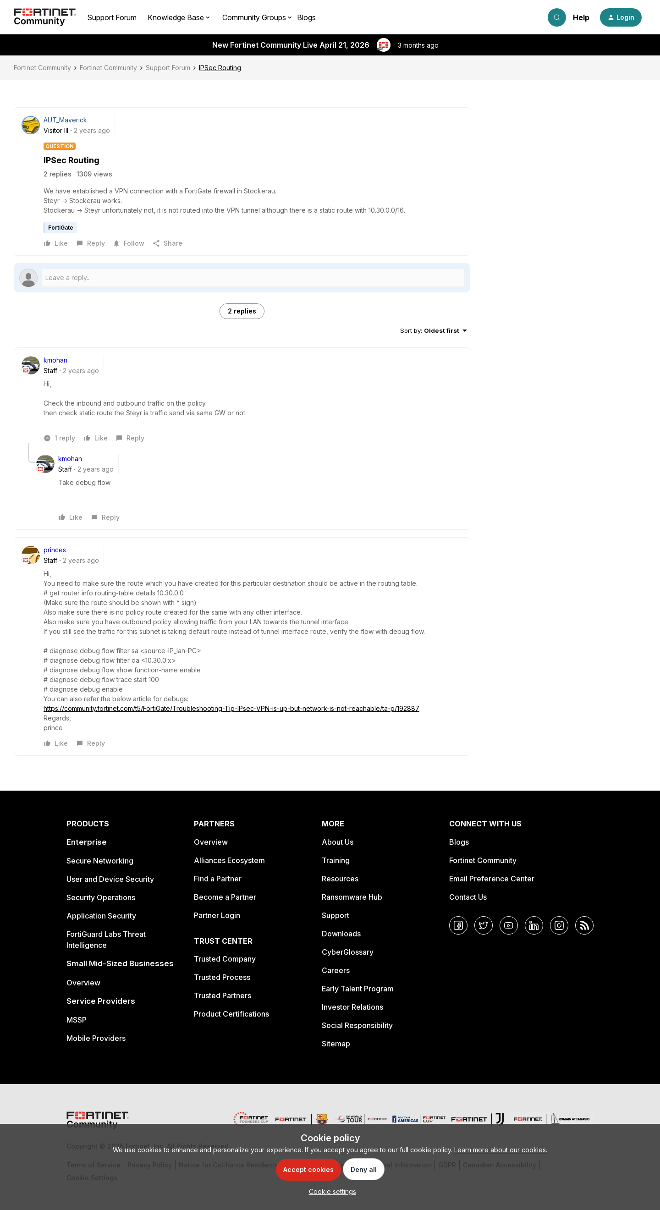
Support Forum (112, 17)
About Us (337, 842)
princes (55, 550)
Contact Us (468, 897)
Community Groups (254, 17)
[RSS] (584, 925)
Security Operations (100, 897)
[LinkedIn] (534, 925)
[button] (621, 17)
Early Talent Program (358, 988)
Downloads (341, 933)
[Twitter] (483, 925)
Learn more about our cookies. (500, 1150)
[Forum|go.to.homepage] (45, 17)
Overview (83, 982)
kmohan (55, 360)
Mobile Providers (96, 1038)
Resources (340, 878)
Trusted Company (225, 958)
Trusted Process (222, 977)
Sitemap (336, 1043)
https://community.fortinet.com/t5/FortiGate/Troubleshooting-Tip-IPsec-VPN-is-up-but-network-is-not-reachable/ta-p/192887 (231, 708)
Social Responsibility (357, 1025)
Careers (336, 970)
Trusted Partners (222, 995)
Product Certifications (231, 1013)
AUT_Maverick (65, 120)
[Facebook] (458, 925)
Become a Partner (225, 897)
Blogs (306, 17)
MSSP (76, 1019)
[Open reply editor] (242, 277)
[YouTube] (509, 925)
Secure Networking (99, 860)
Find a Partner (218, 878)
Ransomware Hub (352, 897)
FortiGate (60, 227)
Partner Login (217, 915)
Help (581, 17)
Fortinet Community (42, 68)
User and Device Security (110, 879)
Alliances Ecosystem (229, 860)
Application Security (101, 915)
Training (336, 860)
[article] (242, 399)
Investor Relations (352, 1007)
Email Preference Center (491, 878)
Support (335, 915)
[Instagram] (559, 925)
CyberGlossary (348, 952)
